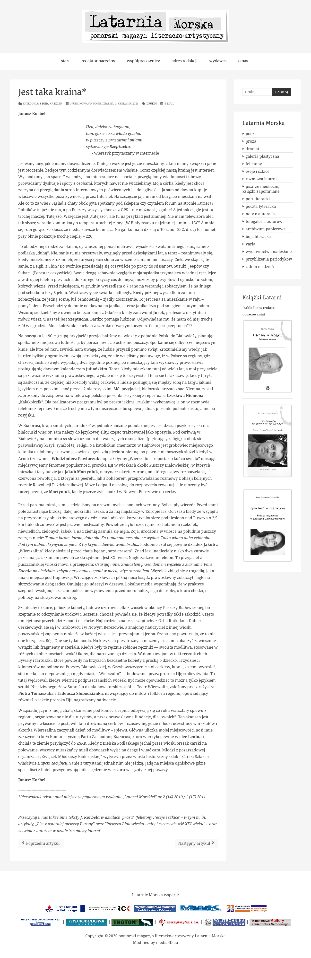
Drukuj (149, 103)
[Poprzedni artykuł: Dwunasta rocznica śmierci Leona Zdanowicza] (40, 843)
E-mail (167, 103)
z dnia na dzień (51, 103)
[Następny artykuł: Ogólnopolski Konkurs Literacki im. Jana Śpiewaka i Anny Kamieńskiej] (196, 843)
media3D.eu (167, 942)
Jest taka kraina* (52, 92)
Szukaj (281, 92)
